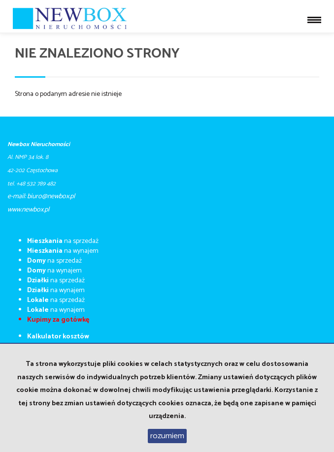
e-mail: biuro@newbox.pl (41, 196)
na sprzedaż (63, 241)
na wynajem (63, 251)
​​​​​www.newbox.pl (28, 209)
